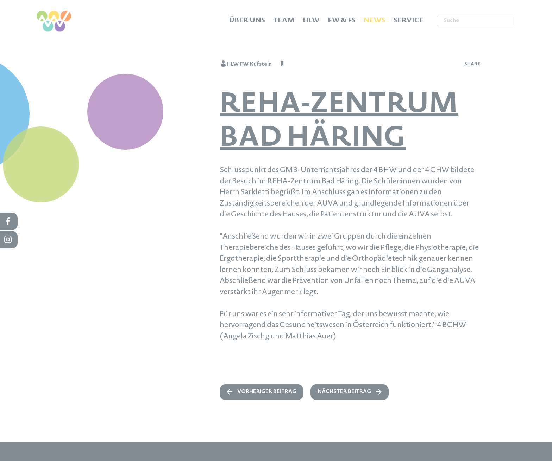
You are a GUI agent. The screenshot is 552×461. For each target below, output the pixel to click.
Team (284, 21)
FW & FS (342, 21)
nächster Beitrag (344, 392)
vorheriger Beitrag (266, 392)
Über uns (247, 21)
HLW (311, 21)
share (472, 64)
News (374, 21)
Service (409, 21)
